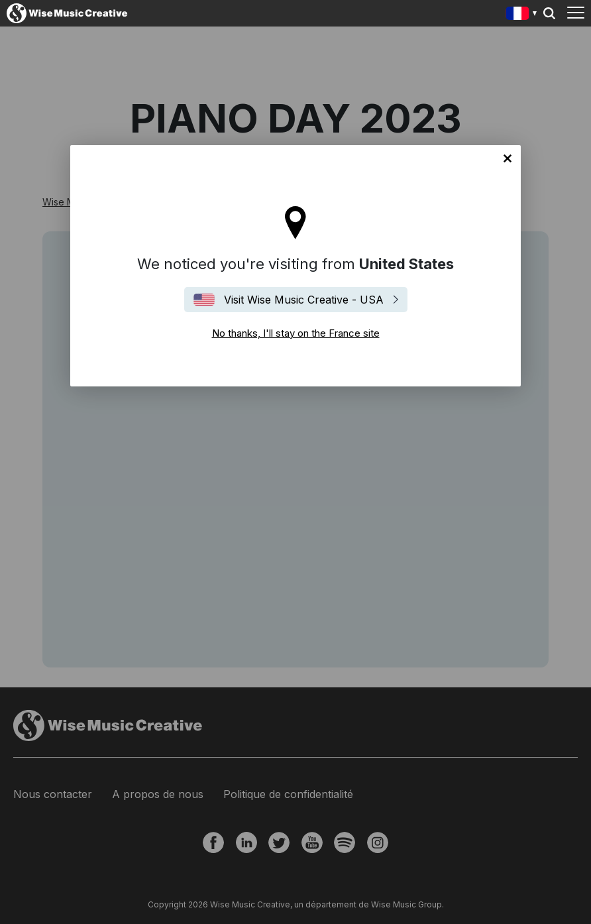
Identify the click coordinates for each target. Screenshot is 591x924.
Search (549, 13)
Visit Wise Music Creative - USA (304, 299)
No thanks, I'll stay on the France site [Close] (507, 158)
